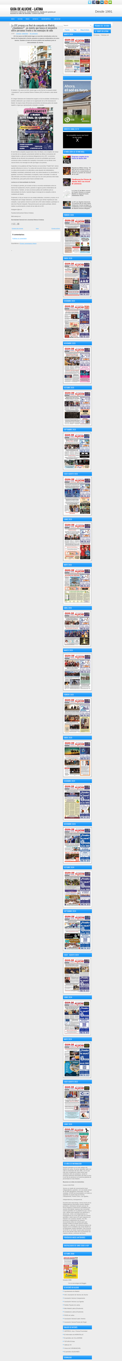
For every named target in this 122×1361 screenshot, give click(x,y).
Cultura (20, 19)
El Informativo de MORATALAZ (73, 1334)
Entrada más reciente (17, 228)
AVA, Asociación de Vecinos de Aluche (76, 1295)
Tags (75, 30)
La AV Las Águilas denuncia (82, 205)
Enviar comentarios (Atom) (28, 243)
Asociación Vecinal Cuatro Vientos (74, 1318)
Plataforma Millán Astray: (81, 171)
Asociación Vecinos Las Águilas (74, 1301)
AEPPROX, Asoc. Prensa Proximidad (75, 1331)
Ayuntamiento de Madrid (71, 1291)
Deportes (35, 19)
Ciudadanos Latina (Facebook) (73, 1312)
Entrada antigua (56, 228)
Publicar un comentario (19, 238)
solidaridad (25, 33)
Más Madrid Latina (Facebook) (73, 1308)
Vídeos (27, 19)
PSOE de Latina (69, 1315)
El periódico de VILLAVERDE (73, 1338)
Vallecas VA (68, 1345)
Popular (67, 30)
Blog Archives (85, 30)
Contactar (57, 19)
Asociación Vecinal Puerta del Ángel (75, 1322)
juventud (18, 33)
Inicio (12, 19)
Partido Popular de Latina (72, 1305)
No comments (34, 33)
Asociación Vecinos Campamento (74, 1298)
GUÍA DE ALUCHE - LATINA (26, 8)
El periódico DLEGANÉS (71, 1351)
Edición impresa (46, 19)
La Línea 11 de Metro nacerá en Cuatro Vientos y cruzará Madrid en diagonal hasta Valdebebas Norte (81, 193)
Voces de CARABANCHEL (72, 1348)
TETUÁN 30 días (69, 1341)
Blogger (83, 1283)
